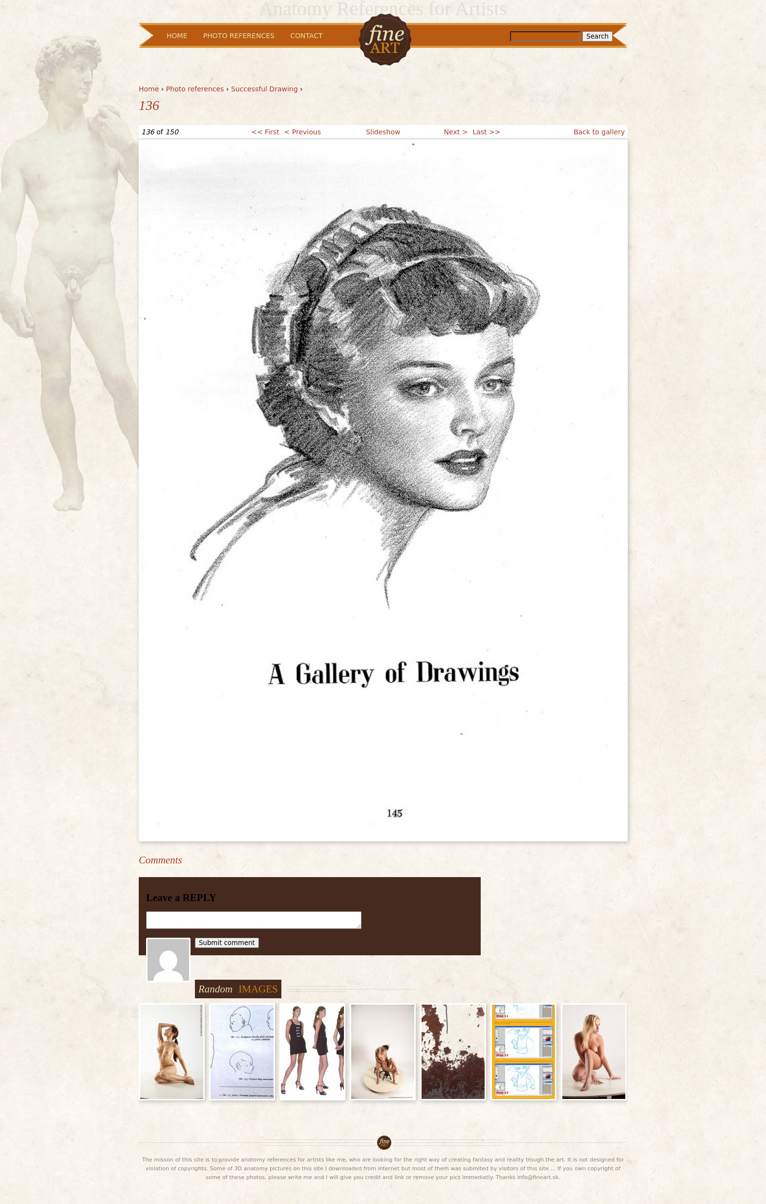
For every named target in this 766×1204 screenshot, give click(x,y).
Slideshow (383, 132)
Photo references (195, 89)
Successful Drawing (264, 89)
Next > (456, 132)
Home (149, 89)
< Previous (302, 132)
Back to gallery (599, 132)
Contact (306, 36)
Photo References (239, 36)
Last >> (486, 132)
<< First (265, 132)
